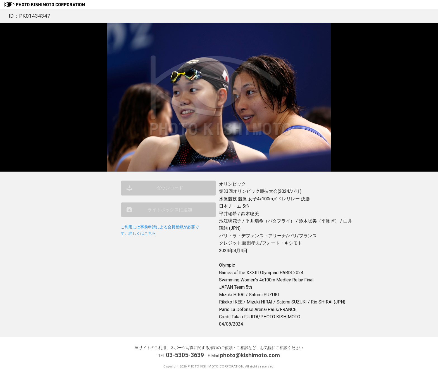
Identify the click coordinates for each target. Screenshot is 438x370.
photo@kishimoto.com (250, 355)
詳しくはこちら (142, 236)
